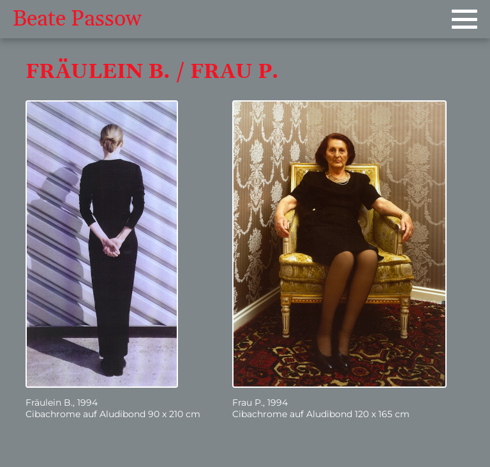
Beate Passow (77, 19)
